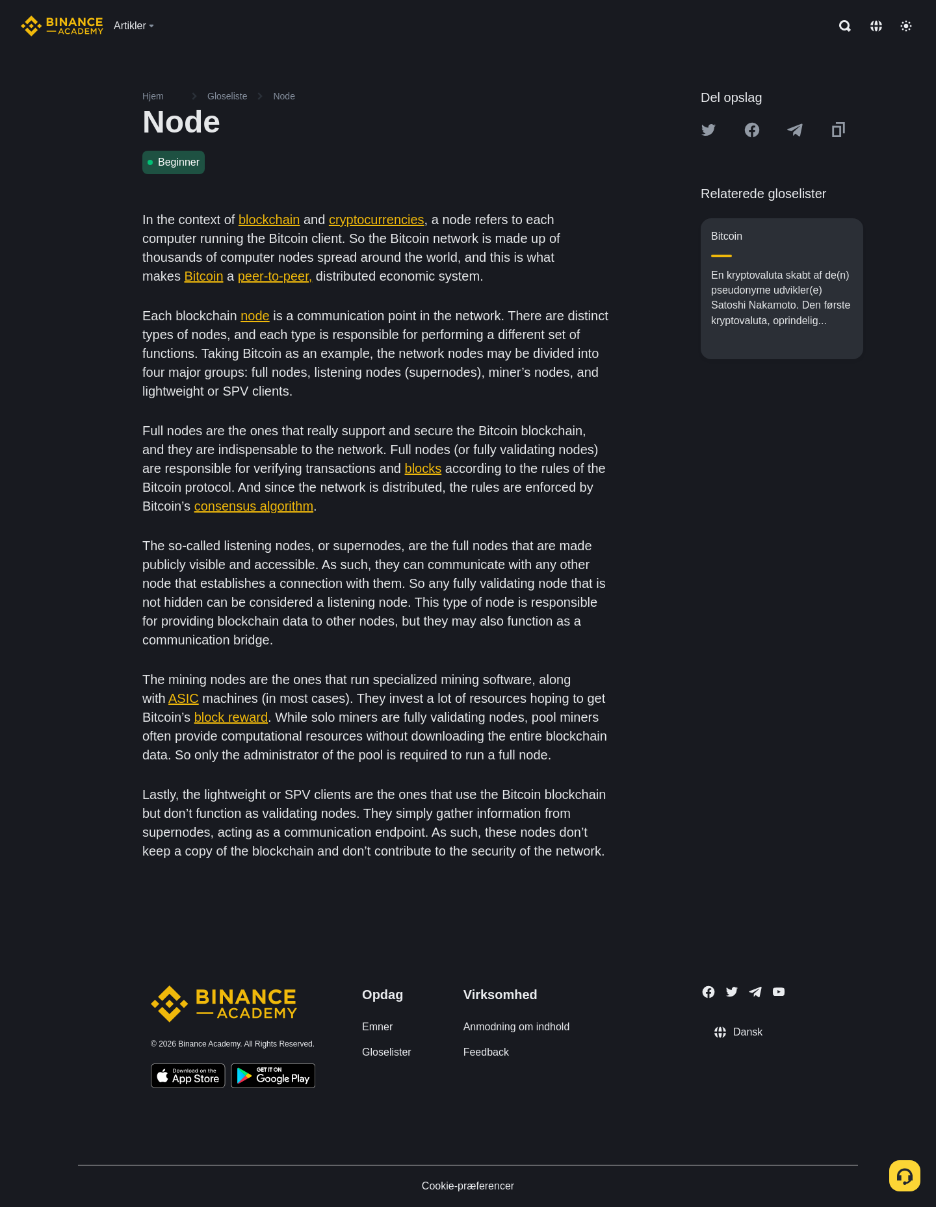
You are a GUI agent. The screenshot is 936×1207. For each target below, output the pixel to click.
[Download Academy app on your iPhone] (188, 1077)
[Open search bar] (841, 26)
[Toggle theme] (906, 26)
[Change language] (876, 26)
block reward (231, 717)
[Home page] (62, 26)
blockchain (269, 219)
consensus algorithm (253, 506)
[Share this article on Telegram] (795, 130)
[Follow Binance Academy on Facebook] (708, 991)
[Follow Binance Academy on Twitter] (731, 992)
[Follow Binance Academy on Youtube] (778, 991)
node (255, 316)
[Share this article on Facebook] (752, 130)
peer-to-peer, (275, 276)
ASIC (183, 698)
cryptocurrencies (376, 219)
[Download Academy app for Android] (273, 1077)
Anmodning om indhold (516, 1026)
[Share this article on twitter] (708, 130)
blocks (423, 468)
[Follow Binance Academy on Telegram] (755, 992)
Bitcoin (203, 276)
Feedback (486, 1052)
